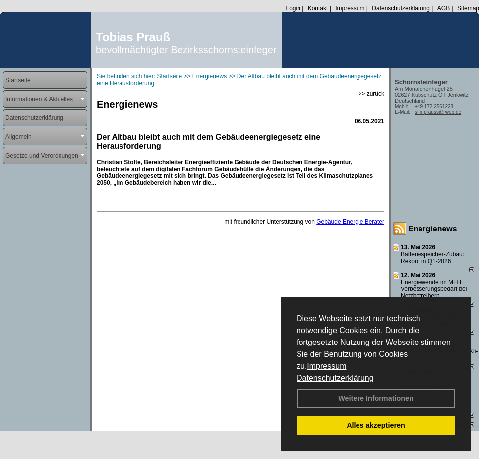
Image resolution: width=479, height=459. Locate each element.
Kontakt (318, 8)
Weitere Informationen (376, 398)
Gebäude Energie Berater (350, 221)
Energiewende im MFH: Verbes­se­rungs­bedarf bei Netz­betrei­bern (434, 289)
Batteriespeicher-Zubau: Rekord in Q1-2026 (432, 258)
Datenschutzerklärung (335, 378)
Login (293, 8)
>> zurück (371, 93)
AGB (443, 8)
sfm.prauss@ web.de (438, 112)
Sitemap (468, 8)
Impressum (326, 366)
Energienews (432, 229)
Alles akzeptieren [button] (376, 425)
